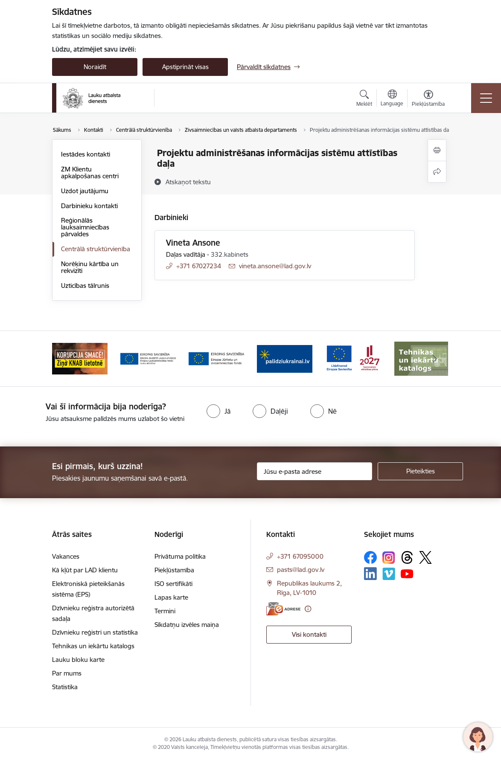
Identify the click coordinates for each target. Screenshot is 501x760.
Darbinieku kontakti (89, 206)
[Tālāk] (434, 358)
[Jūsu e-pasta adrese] (314, 471)
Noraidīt (95, 67)
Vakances (65, 556)
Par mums (67, 673)
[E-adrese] (283, 609)
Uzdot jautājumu (84, 191)
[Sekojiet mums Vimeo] (388, 574)
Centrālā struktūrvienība (95, 249)
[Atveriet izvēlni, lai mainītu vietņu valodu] (392, 99)
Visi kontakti (309, 634)
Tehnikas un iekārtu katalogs (93, 646)
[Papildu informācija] (308, 609)
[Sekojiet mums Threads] (407, 557)
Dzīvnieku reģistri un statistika (95, 632)
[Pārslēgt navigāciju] (486, 98)
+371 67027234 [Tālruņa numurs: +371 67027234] (198, 266)
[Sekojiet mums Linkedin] (370, 573)
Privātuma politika (180, 556)
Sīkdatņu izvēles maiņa (186, 625)
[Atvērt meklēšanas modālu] (364, 99)
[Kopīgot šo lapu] (437, 171)
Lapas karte (171, 597)
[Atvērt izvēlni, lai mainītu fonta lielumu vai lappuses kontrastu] (428, 99)
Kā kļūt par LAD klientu (85, 570)
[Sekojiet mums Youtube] (407, 573)
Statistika (65, 687)
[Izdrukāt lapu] (437, 150)
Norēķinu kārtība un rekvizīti (90, 267)
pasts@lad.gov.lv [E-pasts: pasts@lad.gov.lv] (300, 570)
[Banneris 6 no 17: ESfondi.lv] (353, 358)
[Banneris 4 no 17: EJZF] (216, 358)
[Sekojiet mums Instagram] (388, 557)
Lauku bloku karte (78, 660)
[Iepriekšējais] (66, 358)
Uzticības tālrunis (85, 285)
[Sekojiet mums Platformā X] (425, 557)
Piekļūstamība (174, 570)
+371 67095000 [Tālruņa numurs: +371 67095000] (300, 556)
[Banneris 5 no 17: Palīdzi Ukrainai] (284, 358)
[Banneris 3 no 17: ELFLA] (148, 358)
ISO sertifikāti (173, 584)
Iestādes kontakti (85, 154)
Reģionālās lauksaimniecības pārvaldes (85, 227)
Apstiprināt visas (185, 67)
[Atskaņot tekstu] (188, 182)
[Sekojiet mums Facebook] (370, 557)
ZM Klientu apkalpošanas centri (90, 172)
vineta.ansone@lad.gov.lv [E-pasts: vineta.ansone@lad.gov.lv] (275, 266)
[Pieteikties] (420, 471)
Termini (164, 611)
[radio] (218, 411)
